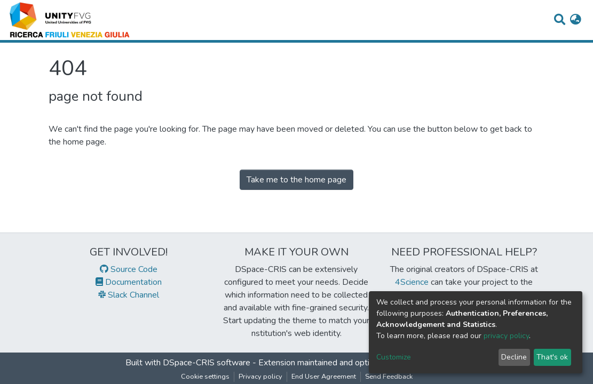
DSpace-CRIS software (206, 363)
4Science (412, 282)
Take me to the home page (296, 180)
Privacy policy (260, 376)
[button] (575, 20)
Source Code (128, 269)
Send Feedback (389, 376)
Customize (393, 357)
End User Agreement (323, 376)
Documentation (129, 282)
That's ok (552, 357)
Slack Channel (128, 295)
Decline (514, 357)
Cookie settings (205, 376)
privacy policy (506, 336)
